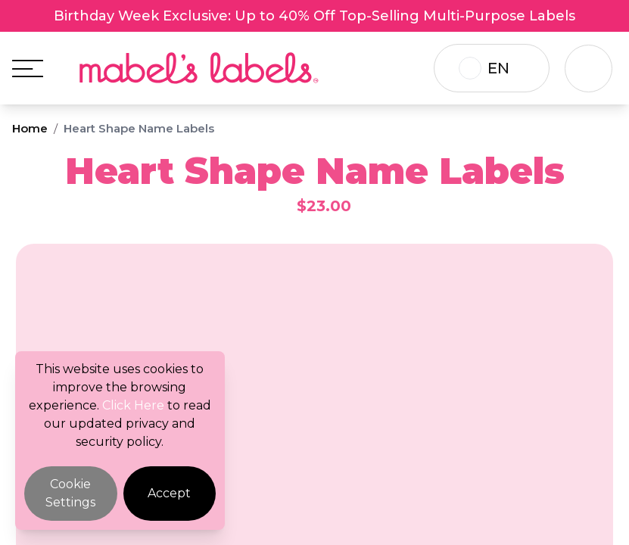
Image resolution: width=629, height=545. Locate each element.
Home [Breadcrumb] (30, 128)
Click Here (133, 405)
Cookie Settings (70, 493)
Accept (169, 493)
